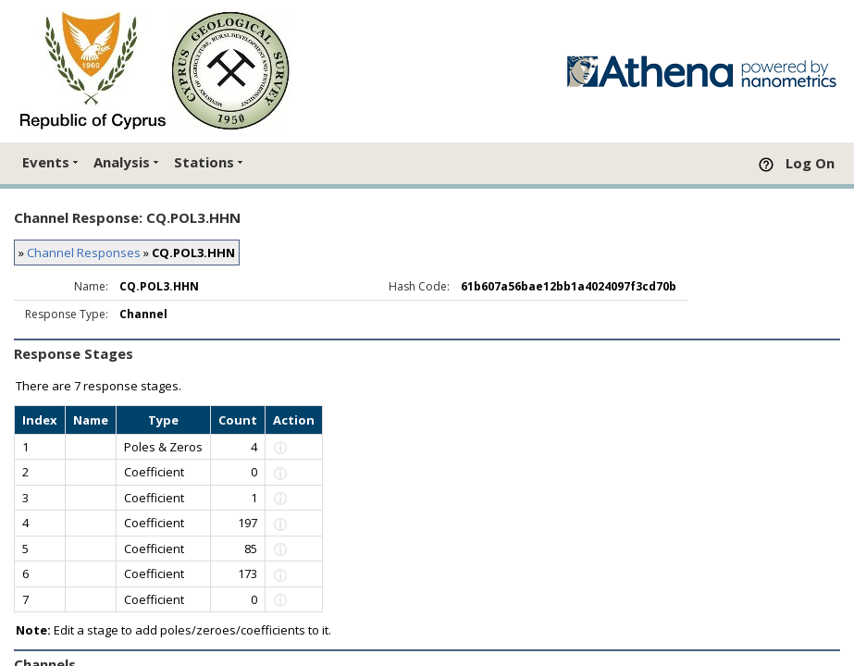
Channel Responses (84, 252)
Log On (810, 163)
